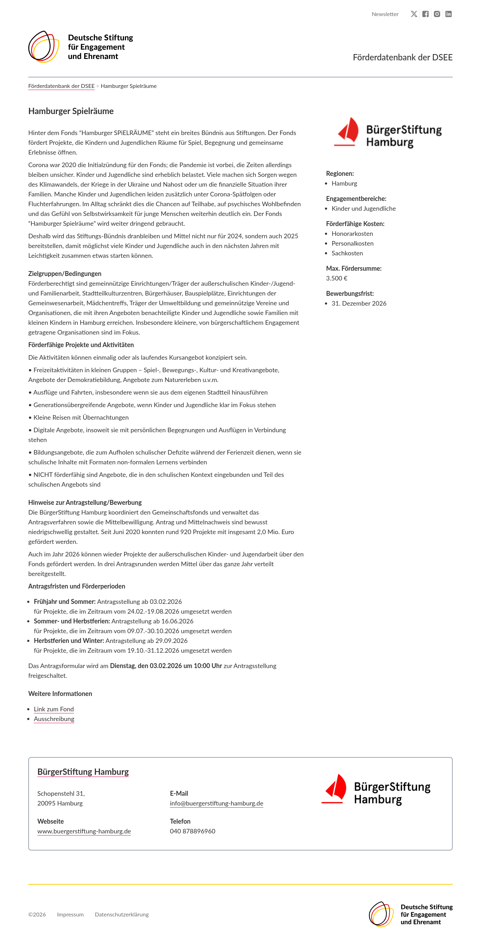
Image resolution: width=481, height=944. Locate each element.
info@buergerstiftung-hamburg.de (216, 803)
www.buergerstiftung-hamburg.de (84, 831)
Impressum (70, 914)
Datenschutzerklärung (122, 914)
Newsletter (385, 13)
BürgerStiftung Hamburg (83, 771)
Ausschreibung (54, 718)
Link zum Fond (54, 709)
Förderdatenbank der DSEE (61, 85)
